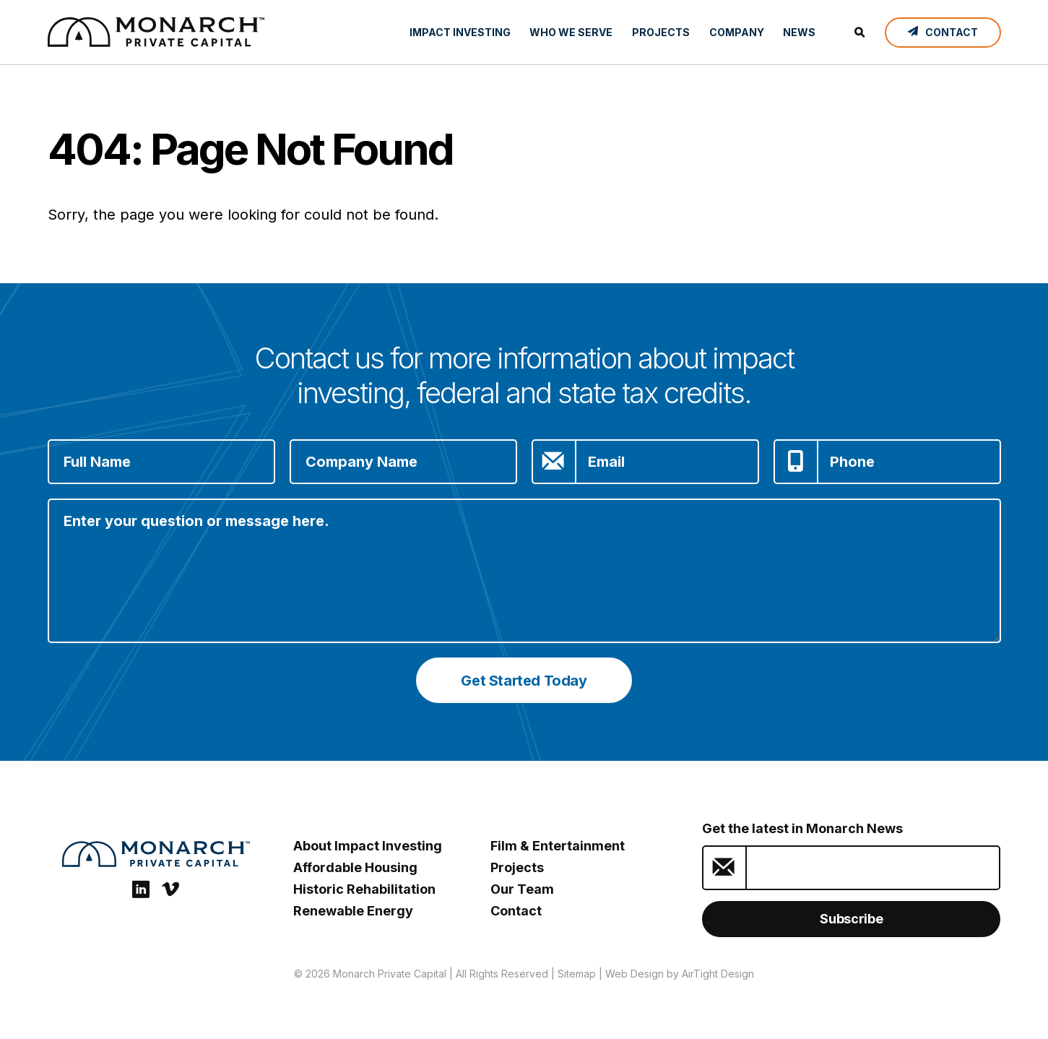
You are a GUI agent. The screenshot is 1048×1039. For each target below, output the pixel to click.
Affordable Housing (355, 867)
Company (736, 32)
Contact (516, 910)
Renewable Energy (353, 910)
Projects (661, 32)
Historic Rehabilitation (364, 889)
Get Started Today (523, 680)
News (799, 32)
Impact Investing (460, 32)
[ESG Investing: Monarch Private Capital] (156, 31)
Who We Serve (570, 32)
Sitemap (577, 973)
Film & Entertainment (557, 845)
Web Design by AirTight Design (679, 973)
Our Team (522, 889)
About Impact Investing (367, 845)
